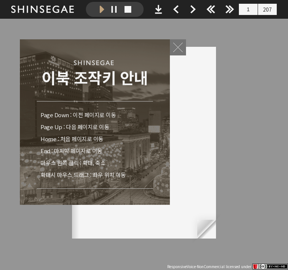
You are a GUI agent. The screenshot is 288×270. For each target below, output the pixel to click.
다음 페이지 (235, 143)
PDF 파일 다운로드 (158, 9)
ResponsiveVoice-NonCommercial (196, 266)
